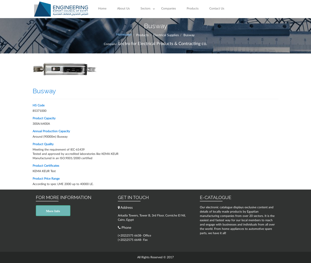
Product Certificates (46, 165)
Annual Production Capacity (51, 131)
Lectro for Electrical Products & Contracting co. (162, 44)
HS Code (38, 105)
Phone (124, 227)
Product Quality (43, 144)
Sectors (145, 8)
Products (193, 8)
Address (125, 207)
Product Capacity (44, 118)
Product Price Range (46, 178)
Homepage (124, 34)
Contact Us (216, 8)
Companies (168, 8)
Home (102, 8)
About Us (123, 8)
